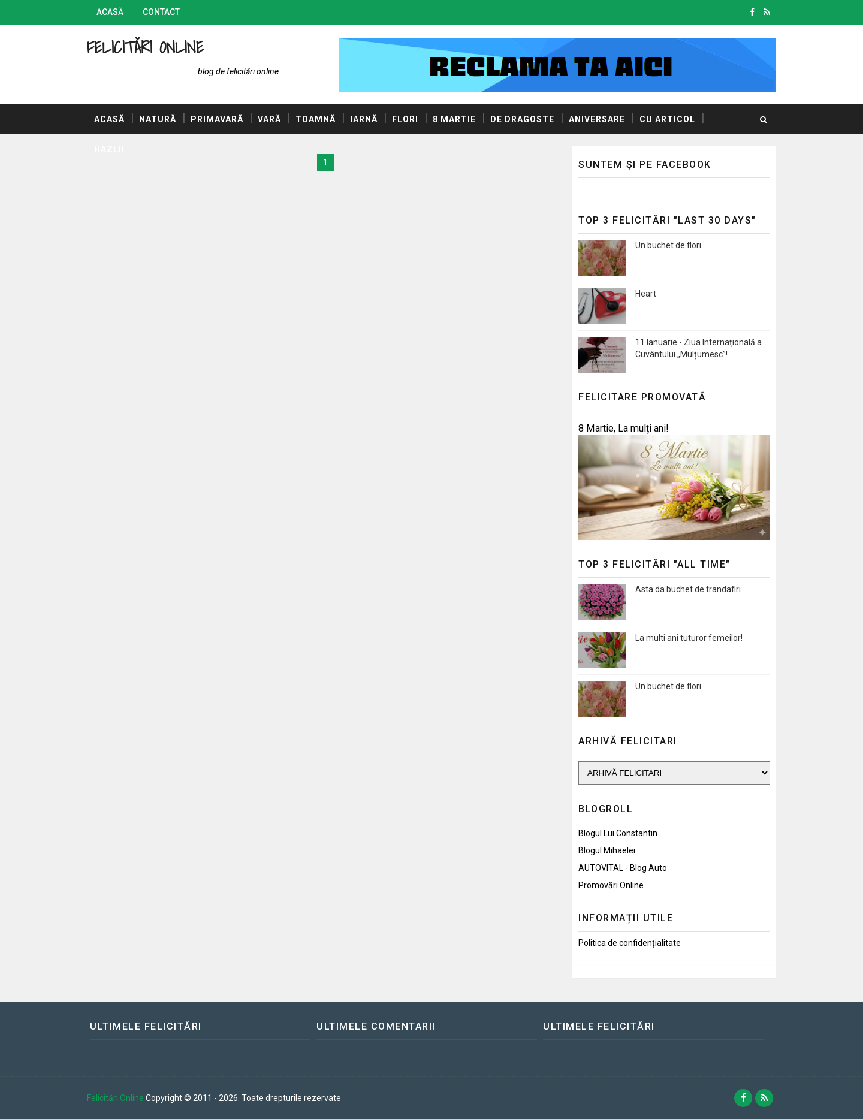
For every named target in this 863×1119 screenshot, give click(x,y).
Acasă (109, 12)
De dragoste (522, 119)
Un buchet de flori (668, 245)
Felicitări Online (145, 47)
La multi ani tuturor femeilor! (689, 638)
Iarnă (364, 119)
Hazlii (109, 149)
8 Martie (454, 119)
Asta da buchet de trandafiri (688, 589)
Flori (405, 119)
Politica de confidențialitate (629, 943)
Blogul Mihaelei (606, 850)
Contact (161, 12)
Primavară (217, 119)
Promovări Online (611, 885)
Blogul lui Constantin (617, 833)
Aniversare (597, 119)
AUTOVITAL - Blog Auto (622, 868)
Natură (157, 119)
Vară (269, 119)
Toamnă (315, 119)
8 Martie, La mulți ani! (623, 428)
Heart (645, 293)
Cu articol (667, 119)
